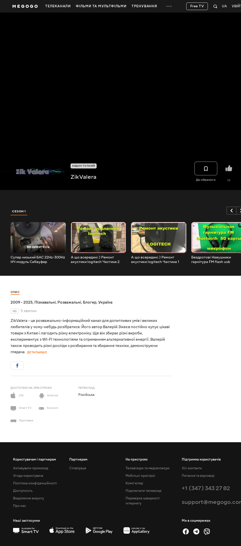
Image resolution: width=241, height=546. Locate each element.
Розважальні (69, 302)
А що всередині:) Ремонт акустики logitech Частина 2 (95, 259)
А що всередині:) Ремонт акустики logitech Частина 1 (155, 259)
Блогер (89, 302)
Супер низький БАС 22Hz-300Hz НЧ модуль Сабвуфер (38, 259)
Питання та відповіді (198, 476)
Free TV (197, 6)
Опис (15, 292)
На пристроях (137, 459)
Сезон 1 (19, 211)
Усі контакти (192, 468)
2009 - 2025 (22, 302)
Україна (105, 302)
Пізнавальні (45, 302)
